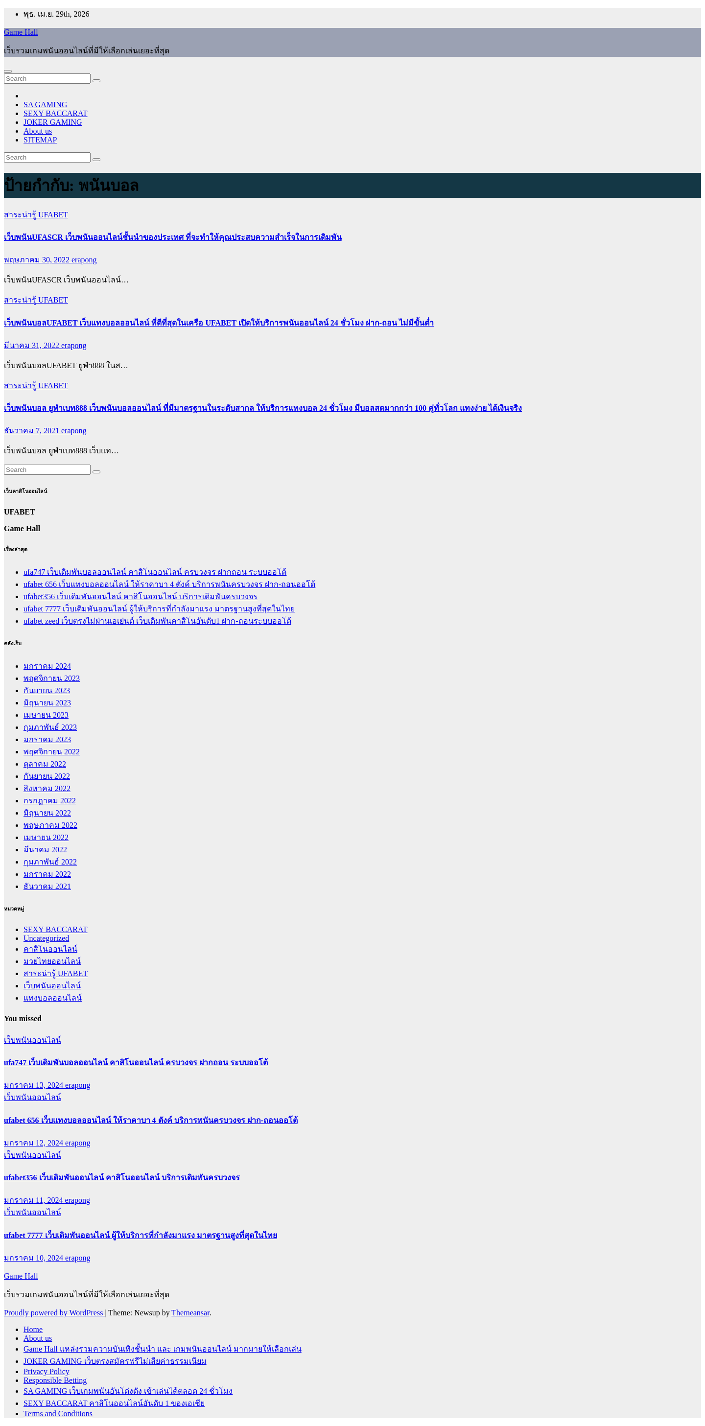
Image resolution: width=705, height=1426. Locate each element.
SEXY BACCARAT (56, 113)
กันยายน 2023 (47, 690)
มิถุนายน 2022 (47, 813)
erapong (84, 260)
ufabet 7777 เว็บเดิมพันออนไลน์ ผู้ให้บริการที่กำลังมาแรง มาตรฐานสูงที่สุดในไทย (159, 609)
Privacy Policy (47, 1371)
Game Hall (21, 32)
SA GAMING (45, 104)
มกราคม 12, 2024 (34, 1143)
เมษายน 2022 (46, 837)
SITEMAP (40, 140)
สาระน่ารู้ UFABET (36, 214)
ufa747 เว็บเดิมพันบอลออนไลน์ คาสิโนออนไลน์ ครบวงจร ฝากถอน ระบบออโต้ (155, 572)
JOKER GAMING (53, 122)
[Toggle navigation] (8, 71)
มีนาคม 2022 (45, 849)
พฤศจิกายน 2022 (52, 752)
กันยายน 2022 (47, 776)
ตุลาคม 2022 (45, 764)
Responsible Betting (55, 1380)
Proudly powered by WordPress (54, 1313)
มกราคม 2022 (47, 874)
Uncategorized (46, 938)
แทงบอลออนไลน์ (53, 998)
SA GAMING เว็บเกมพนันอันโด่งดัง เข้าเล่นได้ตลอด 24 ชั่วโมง (128, 1391)
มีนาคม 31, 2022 (32, 345)
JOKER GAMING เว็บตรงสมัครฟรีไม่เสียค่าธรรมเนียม (115, 1361)
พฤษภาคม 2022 (50, 825)
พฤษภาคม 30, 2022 (37, 260)
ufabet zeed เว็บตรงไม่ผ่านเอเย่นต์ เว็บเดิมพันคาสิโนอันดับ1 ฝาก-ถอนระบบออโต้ (157, 621)
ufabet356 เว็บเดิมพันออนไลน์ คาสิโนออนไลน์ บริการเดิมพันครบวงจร (141, 596)
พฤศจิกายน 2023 (52, 678)
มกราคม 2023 (47, 739)
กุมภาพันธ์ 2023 (50, 727)
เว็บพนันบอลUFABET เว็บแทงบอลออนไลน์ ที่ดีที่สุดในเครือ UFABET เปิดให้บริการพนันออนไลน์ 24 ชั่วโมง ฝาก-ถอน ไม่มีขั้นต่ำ (219, 323)
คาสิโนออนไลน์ (50, 949)
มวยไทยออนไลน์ (52, 961)
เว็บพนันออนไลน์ (52, 986)
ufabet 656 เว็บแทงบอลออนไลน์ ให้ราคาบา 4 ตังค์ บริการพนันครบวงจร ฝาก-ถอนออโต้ (169, 584)
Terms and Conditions (58, 1413)
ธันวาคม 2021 (47, 886)
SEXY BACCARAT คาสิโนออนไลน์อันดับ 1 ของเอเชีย (114, 1403)
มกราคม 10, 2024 (34, 1258)
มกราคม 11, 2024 (34, 1200)
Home (33, 1329)
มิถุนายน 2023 (47, 703)
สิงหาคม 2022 (47, 788)
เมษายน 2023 (46, 715)
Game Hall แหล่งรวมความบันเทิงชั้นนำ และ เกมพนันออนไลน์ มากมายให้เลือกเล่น (163, 1349)
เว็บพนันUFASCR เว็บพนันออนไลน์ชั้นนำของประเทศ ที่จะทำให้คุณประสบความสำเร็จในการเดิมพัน (173, 237)
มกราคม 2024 (47, 666)
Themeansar (190, 1313)
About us (38, 131)
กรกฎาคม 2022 (50, 800)
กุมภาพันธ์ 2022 (50, 862)
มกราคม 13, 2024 (34, 1085)
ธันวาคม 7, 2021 (32, 430)
